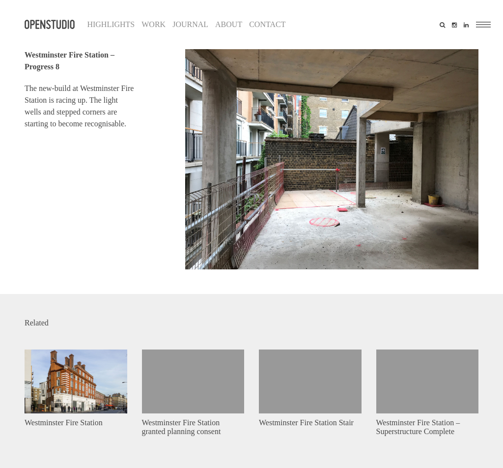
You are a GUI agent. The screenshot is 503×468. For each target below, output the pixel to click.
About (228, 24)
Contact (267, 24)
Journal (190, 24)
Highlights (111, 24)
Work (153, 24)
